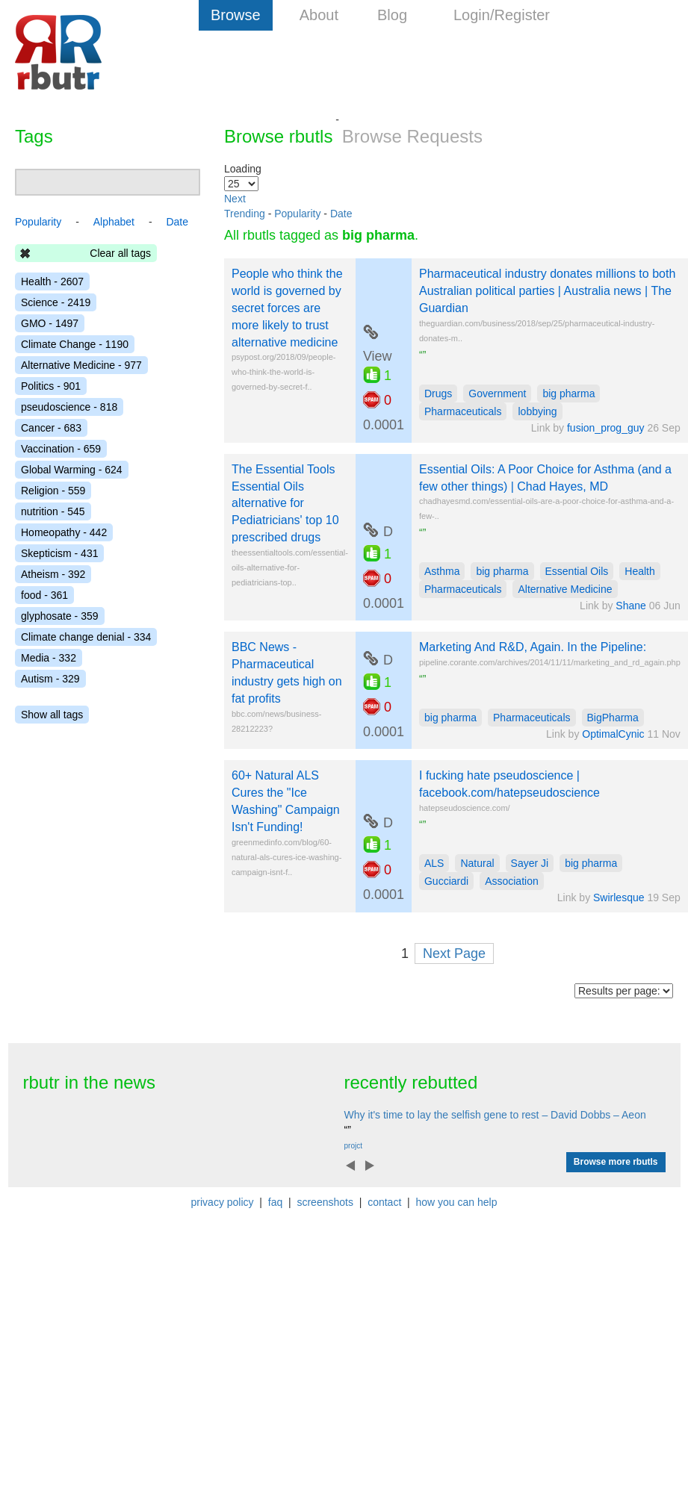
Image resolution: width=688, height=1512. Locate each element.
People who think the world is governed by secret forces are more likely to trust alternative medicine (287, 307)
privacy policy (222, 1202)
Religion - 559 (53, 491)
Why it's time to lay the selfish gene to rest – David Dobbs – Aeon (495, 1115)
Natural (477, 863)
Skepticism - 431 (59, 553)
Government (497, 393)
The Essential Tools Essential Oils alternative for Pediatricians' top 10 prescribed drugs (285, 503)
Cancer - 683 (51, 428)
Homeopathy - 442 (64, 532)
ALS (434, 863)
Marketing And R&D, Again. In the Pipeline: (532, 647)
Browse (236, 15)
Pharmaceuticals (463, 411)
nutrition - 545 (53, 511)
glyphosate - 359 (60, 616)
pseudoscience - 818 (69, 407)
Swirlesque (618, 897)
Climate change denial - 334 (86, 637)
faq (275, 1202)
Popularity (297, 214)
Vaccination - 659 (61, 449)
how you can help (456, 1202)
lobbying (537, 411)
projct (353, 1146)
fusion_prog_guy (606, 428)
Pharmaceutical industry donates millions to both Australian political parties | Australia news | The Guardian (547, 290)
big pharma (568, 393)
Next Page (454, 953)
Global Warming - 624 (72, 470)
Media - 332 (48, 658)
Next (235, 199)
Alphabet (113, 222)
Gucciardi (446, 881)
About (319, 15)
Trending (244, 214)
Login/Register (501, 15)
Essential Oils (577, 571)
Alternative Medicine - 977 (81, 365)
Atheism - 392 (53, 574)
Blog (392, 15)
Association (512, 881)
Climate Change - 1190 (74, 344)
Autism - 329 (50, 679)
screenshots (325, 1202)
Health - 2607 (52, 281)
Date (341, 214)
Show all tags (52, 715)
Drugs (438, 393)
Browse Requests (412, 136)
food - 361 (44, 595)
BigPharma (613, 718)
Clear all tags (120, 253)
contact (384, 1202)
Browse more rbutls (616, 1162)
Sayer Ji (530, 863)
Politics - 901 (51, 386)
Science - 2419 (55, 302)
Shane (630, 606)
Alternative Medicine (565, 589)
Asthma (441, 571)
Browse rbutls (278, 136)
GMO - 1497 (49, 323)
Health (639, 571)
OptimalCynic (613, 734)
